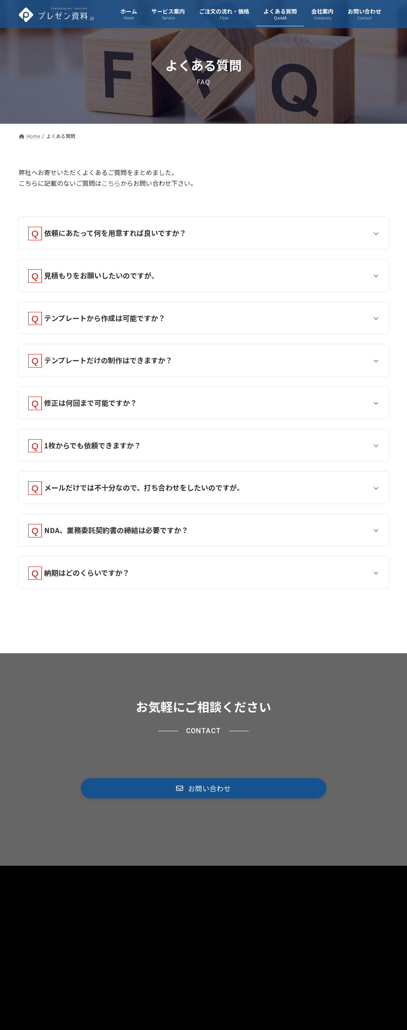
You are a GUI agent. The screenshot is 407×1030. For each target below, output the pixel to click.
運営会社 (293, 891)
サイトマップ (194, 891)
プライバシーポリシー (131, 891)
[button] (203, 804)
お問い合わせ (246, 891)
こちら (110, 183)
